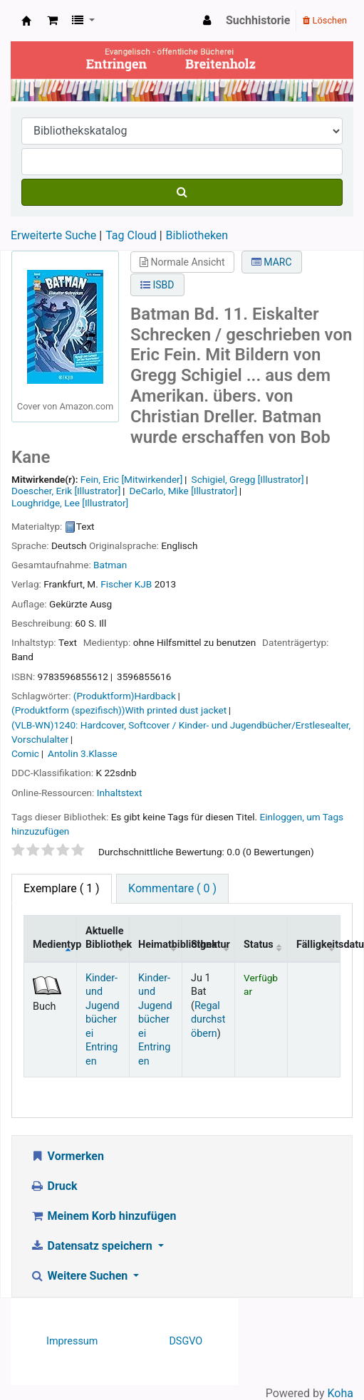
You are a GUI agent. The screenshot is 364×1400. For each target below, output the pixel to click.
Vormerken (67, 1156)
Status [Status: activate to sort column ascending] (259, 945)
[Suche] (182, 192)
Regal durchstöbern (208, 1020)
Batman (110, 564)
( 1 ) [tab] (62, 888)
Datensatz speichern (92, 1246)
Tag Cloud (131, 235)
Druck (54, 1186)
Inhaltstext (119, 792)
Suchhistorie (258, 20)
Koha (340, 1393)
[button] (52, 20)
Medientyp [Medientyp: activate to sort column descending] (55, 945)
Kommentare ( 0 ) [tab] (172, 888)
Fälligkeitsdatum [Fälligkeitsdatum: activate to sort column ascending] (318, 945)
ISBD (157, 285)
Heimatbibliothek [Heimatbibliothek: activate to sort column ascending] (160, 945)
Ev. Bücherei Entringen (26, 21)
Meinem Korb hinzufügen (103, 1216)
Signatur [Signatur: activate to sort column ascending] (210, 945)
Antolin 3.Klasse (83, 753)
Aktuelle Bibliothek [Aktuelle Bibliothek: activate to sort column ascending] (107, 938)
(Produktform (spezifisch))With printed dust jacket (119, 710)
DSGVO (185, 1341)
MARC (271, 262)
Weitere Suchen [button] (80, 1276)
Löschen (325, 20)
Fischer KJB (126, 584)
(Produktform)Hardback (124, 695)
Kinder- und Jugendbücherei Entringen (102, 1019)
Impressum (72, 1341)
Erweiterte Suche (53, 235)
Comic (25, 753)
